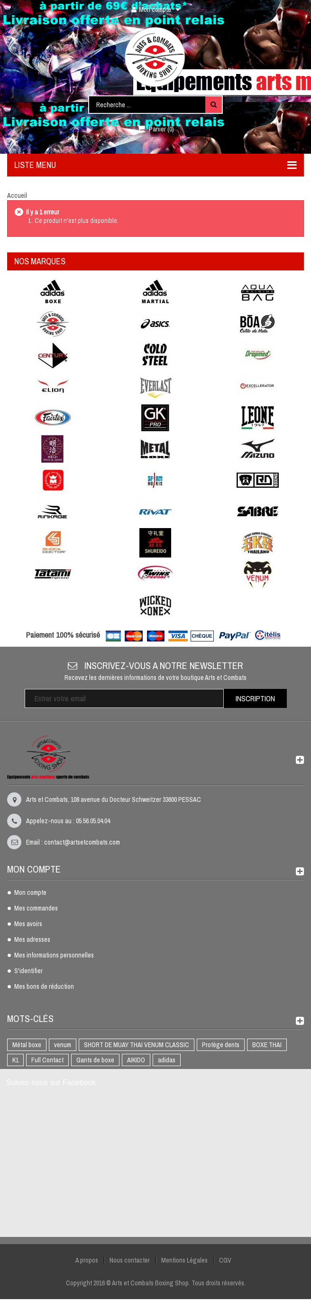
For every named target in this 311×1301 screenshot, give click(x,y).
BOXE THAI (267, 1045)
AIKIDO (136, 1060)
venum (62, 1045)
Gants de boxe (95, 1060)
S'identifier (28, 971)
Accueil (17, 195)
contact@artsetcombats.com (82, 842)
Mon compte (30, 893)
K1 (15, 1060)
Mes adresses (32, 940)
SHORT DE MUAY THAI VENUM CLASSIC (136, 1045)
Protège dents (220, 1045)
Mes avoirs (28, 924)
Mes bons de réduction (44, 987)
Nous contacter (130, 1260)
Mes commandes (36, 908)
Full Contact (47, 1060)
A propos (86, 1260)
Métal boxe (26, 1045)
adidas (166, 1060)
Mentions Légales (184, 1260)
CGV (225, 1260)
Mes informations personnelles (54, 955)
